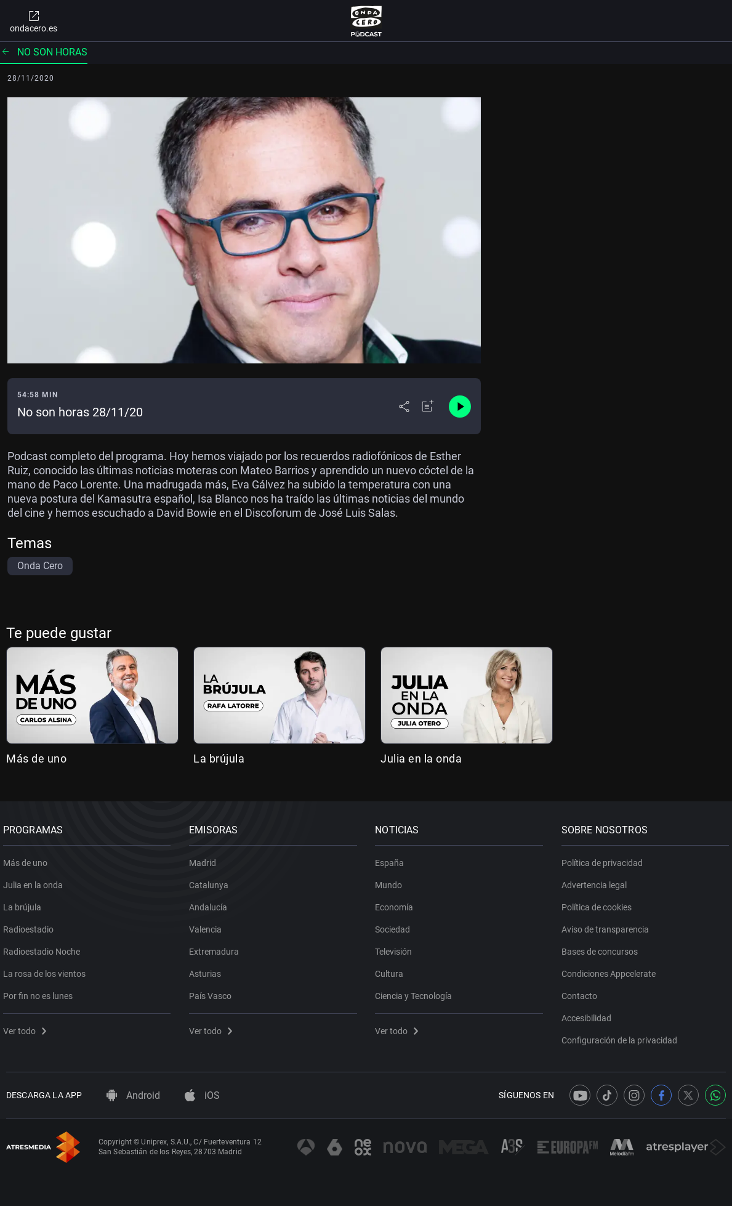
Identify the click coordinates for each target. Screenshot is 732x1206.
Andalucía (211, 903)
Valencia (208, 925)
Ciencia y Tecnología (417, 992)
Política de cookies (600, 903)
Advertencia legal (597, 881)
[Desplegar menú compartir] (404, 406)
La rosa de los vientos (47, 969)
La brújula (218, 758)
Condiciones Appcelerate (612, 969)
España (393, 859)
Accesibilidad (589, 1014)
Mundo (392, 881)
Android (133, 1095)
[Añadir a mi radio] (428, 406)
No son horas (43, 52)
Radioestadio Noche (44, 947)
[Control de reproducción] (460, 406)
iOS (202, 1095)
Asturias (208, 969)
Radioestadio (31, 925)
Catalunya (211, 881)
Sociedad (396, 925)
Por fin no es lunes (41, 992)
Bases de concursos (603, 947)
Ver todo (27, 1027)
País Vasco (213, 992)
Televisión (397, 947)
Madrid (205, 859)
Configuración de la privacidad (622, 1036)
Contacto (582, 992)
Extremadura (217, 947)
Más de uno (36, 758)
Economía (398, 903)
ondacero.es (33, 21)
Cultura (393, 969)
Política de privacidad (605, 859)
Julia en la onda (421, 758)
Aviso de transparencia (608, 925)
